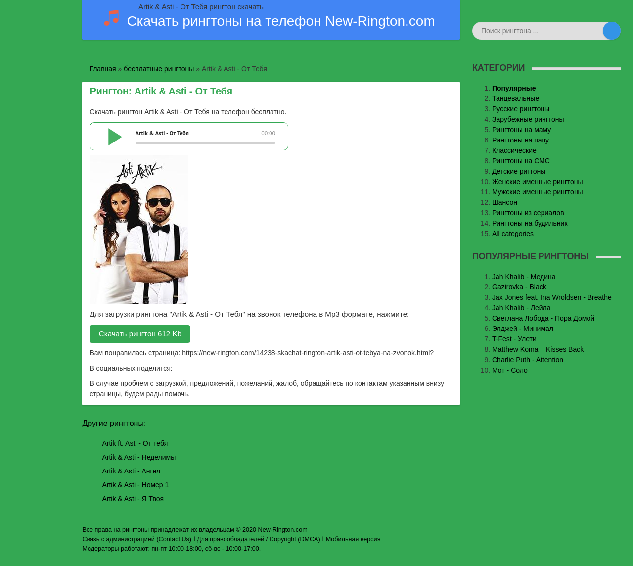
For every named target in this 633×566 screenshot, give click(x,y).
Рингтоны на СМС (521, 161)
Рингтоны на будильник (530, 223)
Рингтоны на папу (520, 140)
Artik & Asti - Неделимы (139, 457)
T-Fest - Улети (514, 339)
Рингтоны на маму (521, 130)
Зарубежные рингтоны (528, 119)
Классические (514, 150)
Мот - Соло (510, 370)
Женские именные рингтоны (537, 182)
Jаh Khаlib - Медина (524, 277)
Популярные (514, 88)
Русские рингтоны (520, 109)
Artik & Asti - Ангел (131, 471)
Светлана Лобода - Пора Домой (543, 318)
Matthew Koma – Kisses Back (538, 349)
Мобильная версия (353, 539)
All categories (513, 233)
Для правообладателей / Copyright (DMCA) (258, 539)
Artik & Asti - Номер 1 (135, 485)
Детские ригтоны (518, 171)
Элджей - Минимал (522, 328)
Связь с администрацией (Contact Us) (136, 539)
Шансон (504, 202)
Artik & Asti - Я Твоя (133, 499)
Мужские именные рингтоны (537, 192)
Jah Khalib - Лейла (521, 308)
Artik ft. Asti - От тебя (135, 443)
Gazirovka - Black (519, 287)
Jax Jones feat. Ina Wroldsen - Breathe (552, 297)
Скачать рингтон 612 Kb (140, 334)
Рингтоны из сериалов (528, 213)
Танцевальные (515, 98)
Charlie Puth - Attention (527, 360)
